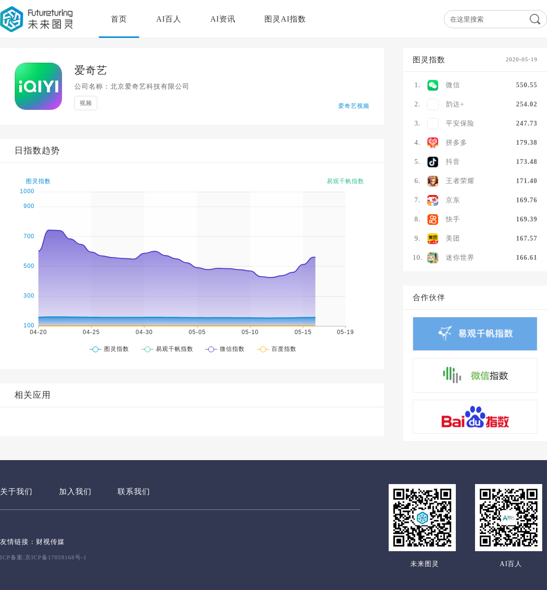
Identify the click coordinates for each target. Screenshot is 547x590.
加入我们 (75, 491)
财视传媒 (50, 541)
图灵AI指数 (285, 19)
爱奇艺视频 (353, 106)
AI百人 (168, 19)
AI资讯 (223, 19)
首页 (119, 19)
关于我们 (16, 491)
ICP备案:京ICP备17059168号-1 (43, 557)
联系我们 (134, 491)
